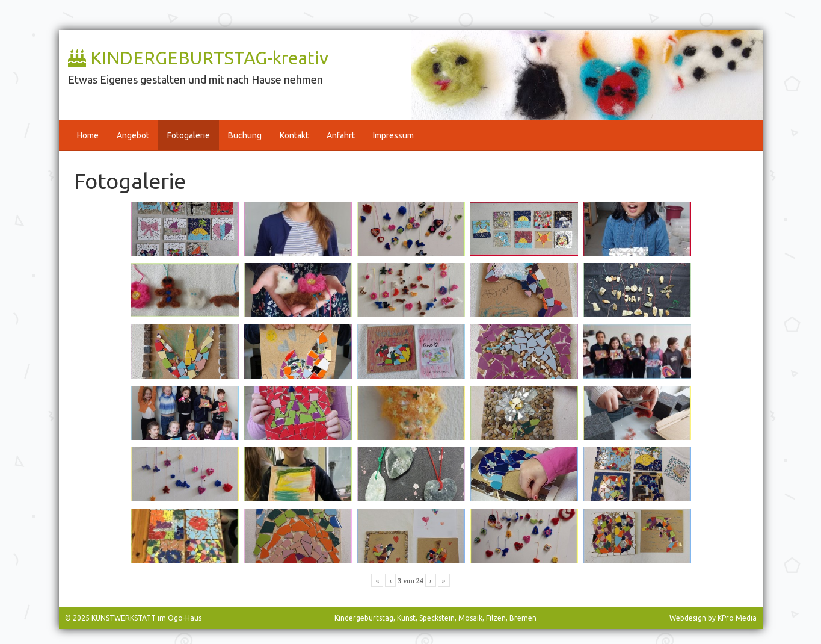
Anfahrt (341, 135)
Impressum (393, 135)
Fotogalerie (188, 135)
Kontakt (294, 135)
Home (88, 135)
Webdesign (687, 618)
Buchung (245, 135)
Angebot (133, 135)
